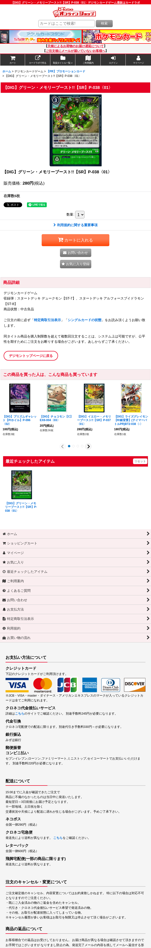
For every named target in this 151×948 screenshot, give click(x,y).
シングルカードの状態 (84, 320)
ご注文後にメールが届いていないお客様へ (75, 51)
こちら (19, 713)
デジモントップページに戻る (31, 356)
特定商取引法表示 (47, 320)
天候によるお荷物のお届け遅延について (75, 46)
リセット (140, 461)
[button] (75, 264)
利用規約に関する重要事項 (75, 225)
